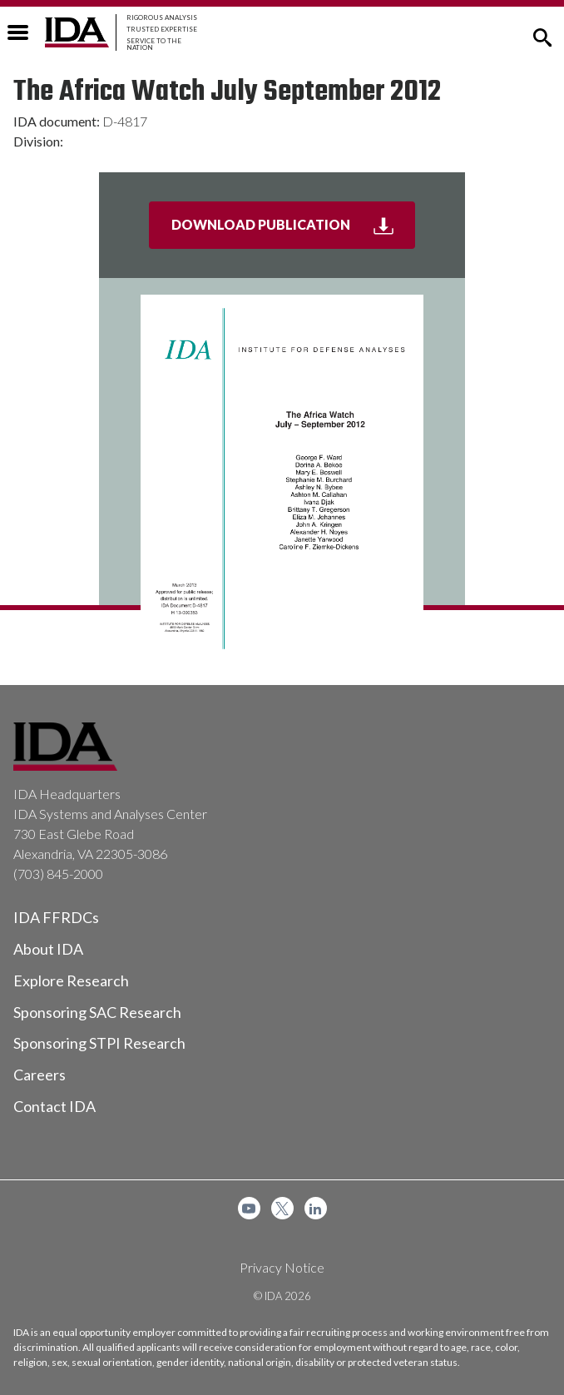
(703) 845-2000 (58, 873)
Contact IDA (54, 1106)
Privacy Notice (282, 1267)
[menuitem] (249, 1208)
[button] (542, 35)
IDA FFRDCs (56, 917)
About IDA (48, 949)
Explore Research (71, 980)
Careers (39, 1074)
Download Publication (293, 231)
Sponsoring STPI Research (99, 1043)
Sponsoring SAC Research (97, 1012)
